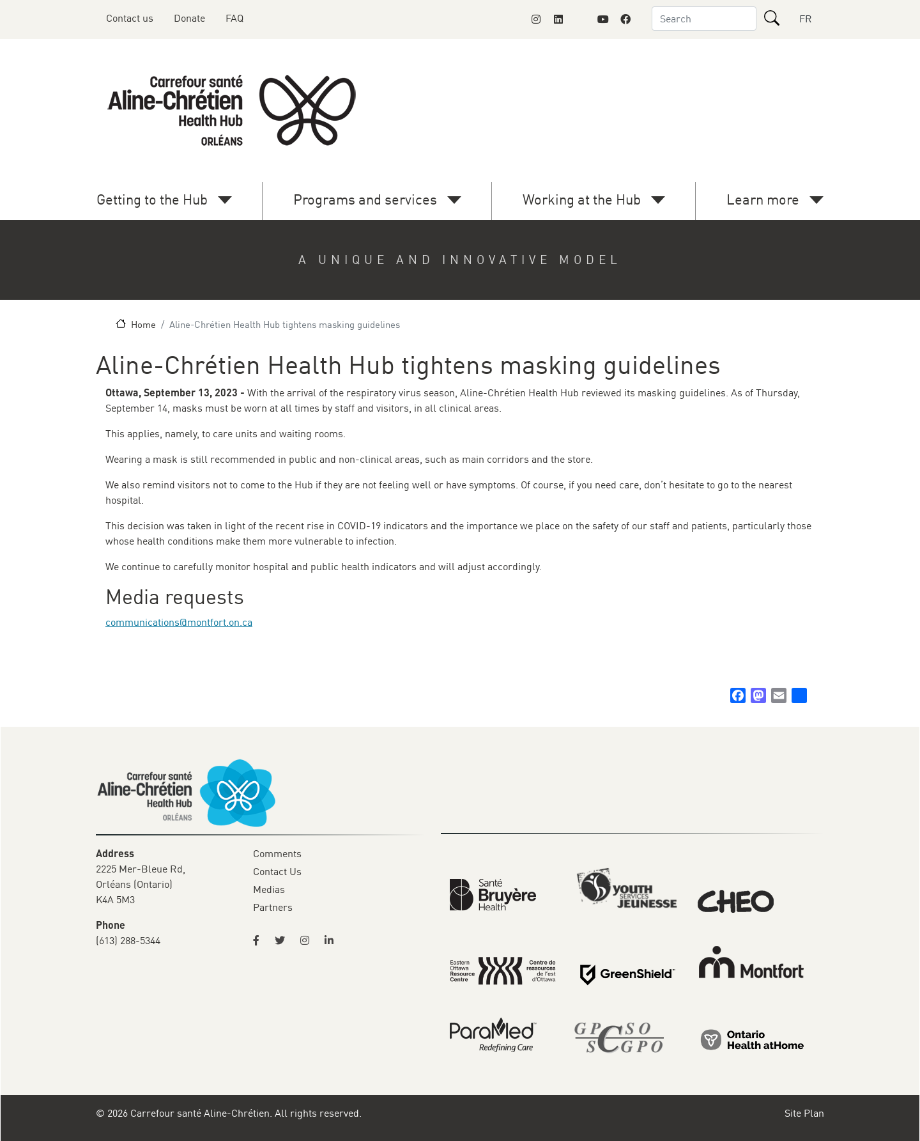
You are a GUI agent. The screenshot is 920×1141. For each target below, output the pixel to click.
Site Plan (804, 1112)
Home (143, 324)
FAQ (234, 18)
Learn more (762, 199)
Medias (269, 889)
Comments (277, 853)
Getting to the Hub (152, 199)
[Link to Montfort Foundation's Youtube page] (603, 19)
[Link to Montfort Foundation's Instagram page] (536, 19)
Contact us (129, 18)
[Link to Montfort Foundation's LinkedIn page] (558, 19)
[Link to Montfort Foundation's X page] (580, 19)
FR (805, 18)
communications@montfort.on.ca (178, 622)
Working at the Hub (582, 199)
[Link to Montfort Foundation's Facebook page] (625, 19)
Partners (273, 907)
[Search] (771, 17)
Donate (189, 18)
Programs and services (365, 199)
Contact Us (277, 871)
